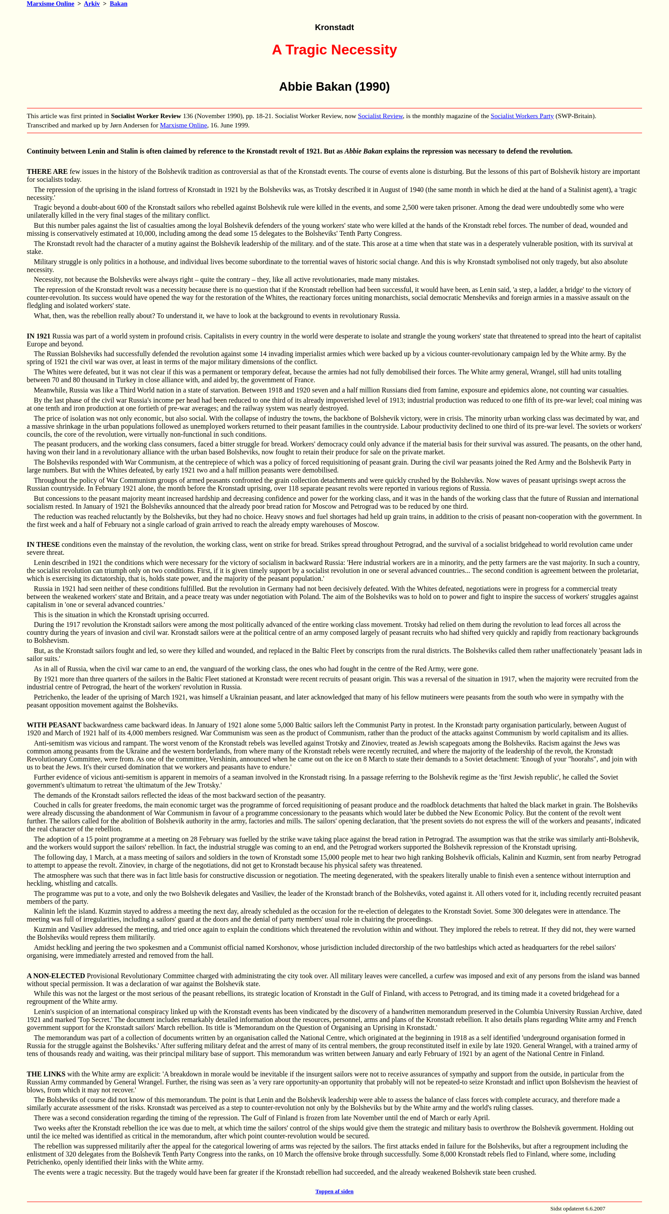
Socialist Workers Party (522, 115)
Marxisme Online (51, 3)
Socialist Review (380, 115)
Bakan (118, 3)
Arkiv (92, 3)
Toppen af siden (334, 1191)
